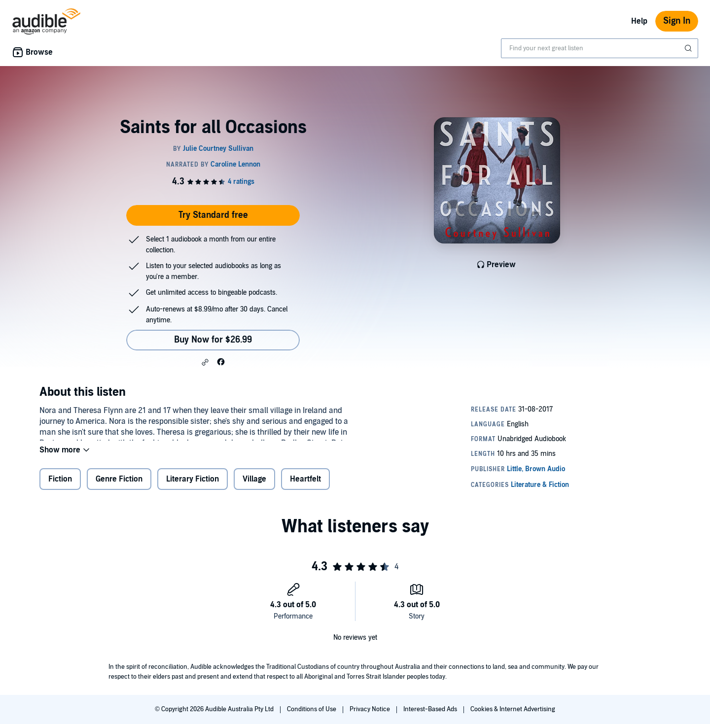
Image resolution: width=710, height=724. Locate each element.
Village (254, 485)
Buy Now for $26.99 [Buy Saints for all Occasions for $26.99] (213, 340)
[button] (205, 362)
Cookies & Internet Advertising (512, 709)
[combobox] (599, 48)
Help (639, 21)
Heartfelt (305, 485)
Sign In (676, 21)
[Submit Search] (689, 48)
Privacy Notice (370, 709)
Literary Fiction (192, 485)
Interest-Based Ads (431, 709)
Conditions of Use (312, 709)
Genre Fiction (119, 485)
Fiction (60, 485)
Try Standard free (213, 215)
